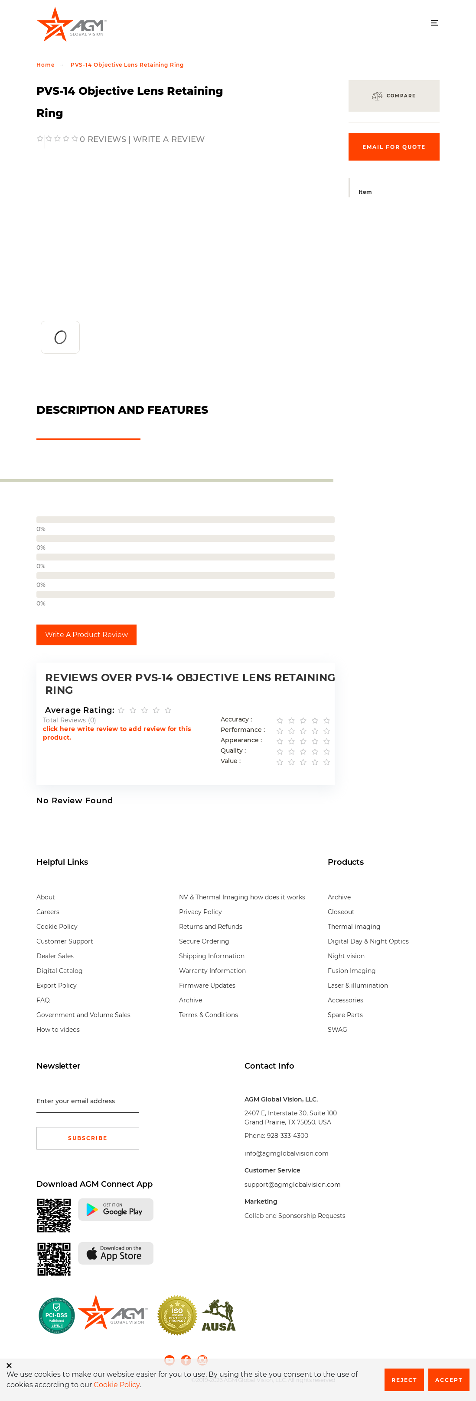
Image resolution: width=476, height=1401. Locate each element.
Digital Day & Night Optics (368, 941)
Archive (190, 1000)
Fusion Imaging (352, 971)
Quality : (233, 750)
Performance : (243, 730)
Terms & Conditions (208, 1015)
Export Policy (56, 985)
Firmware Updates (207, 985)
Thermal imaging (354, 927)
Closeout (341, 912)
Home (45, 64)
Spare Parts (345, 1015)
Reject (404, 1380)
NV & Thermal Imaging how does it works (242, 897)
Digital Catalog (59, 971)
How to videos (58, 1030)
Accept (449, 1380)
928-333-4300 (287, 1136)
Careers (47, 912)
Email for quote (394, 147)
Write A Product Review (86, 635)
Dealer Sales (55, 956)
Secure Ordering (204, 941)
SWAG (337, 1030)
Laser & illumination (358, 985)
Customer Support (64, 941)
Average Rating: (79, 710)
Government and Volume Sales (83, 1015)
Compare (401, 96)
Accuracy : (236, 719)
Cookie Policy (57, 927)
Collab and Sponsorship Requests (295, 1216)
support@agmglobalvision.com (293, 1184)
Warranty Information (212, 971)
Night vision (346, 956)
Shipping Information (212, 956)
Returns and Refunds (210, 927)
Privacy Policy (200, 912)
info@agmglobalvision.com (287, 1153)
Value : (231, 761)
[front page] (112, 1315)
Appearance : (241, 740)
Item (365, 192)
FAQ (43, 1000)
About (45, 897)
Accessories (345, 1000)
